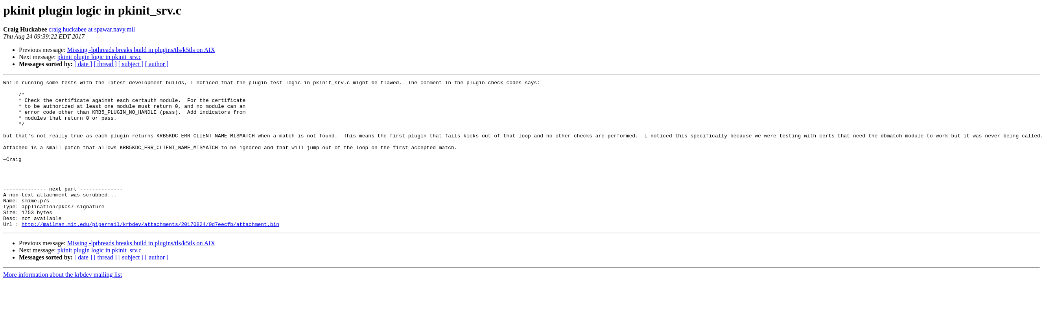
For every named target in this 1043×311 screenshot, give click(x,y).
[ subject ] (131, 64)
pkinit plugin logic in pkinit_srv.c (99, 57)
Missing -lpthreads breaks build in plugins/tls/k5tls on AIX (141, 49)
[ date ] (83, 64)
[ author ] (157, 64)
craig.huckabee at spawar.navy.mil (92, 29)
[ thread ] (105, 64)
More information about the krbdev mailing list (62, 304)
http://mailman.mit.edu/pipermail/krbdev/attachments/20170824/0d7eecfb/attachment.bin (150, 253)
